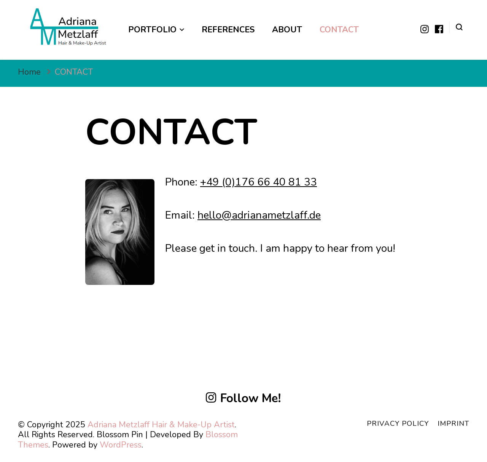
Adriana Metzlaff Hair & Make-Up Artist (161, 424)
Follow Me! (243, 398)
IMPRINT (453, 423)
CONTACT (339, 29)
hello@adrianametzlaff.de (259, 215)
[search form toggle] (459, 26)
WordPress (121, 445)
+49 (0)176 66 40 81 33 (258, 182)
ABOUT (287, 29)
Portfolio (152, 29)
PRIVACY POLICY (398, 423)
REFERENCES (228, 29)
